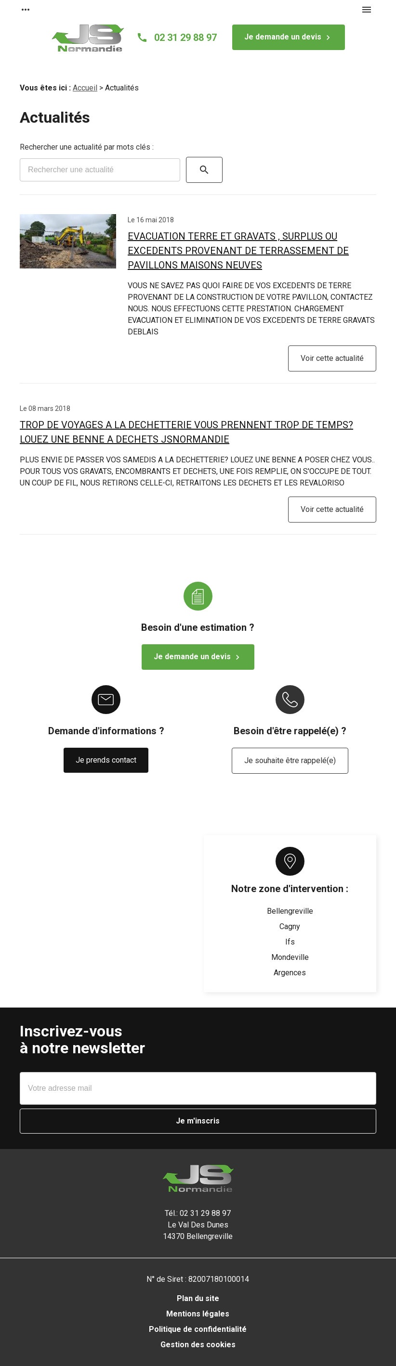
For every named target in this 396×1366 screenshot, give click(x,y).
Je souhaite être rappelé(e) (290, 760)
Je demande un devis (288, 37)
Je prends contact (106, 760)
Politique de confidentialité (198, 1329)
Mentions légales (197, 1313)
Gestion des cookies (198, 1344)
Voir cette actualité (332, 358)
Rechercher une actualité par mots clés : (87, 147)
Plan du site (198, 1298)
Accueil (85, 87)
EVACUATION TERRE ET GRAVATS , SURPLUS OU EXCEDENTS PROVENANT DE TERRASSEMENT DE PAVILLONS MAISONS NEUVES (238, 250)
